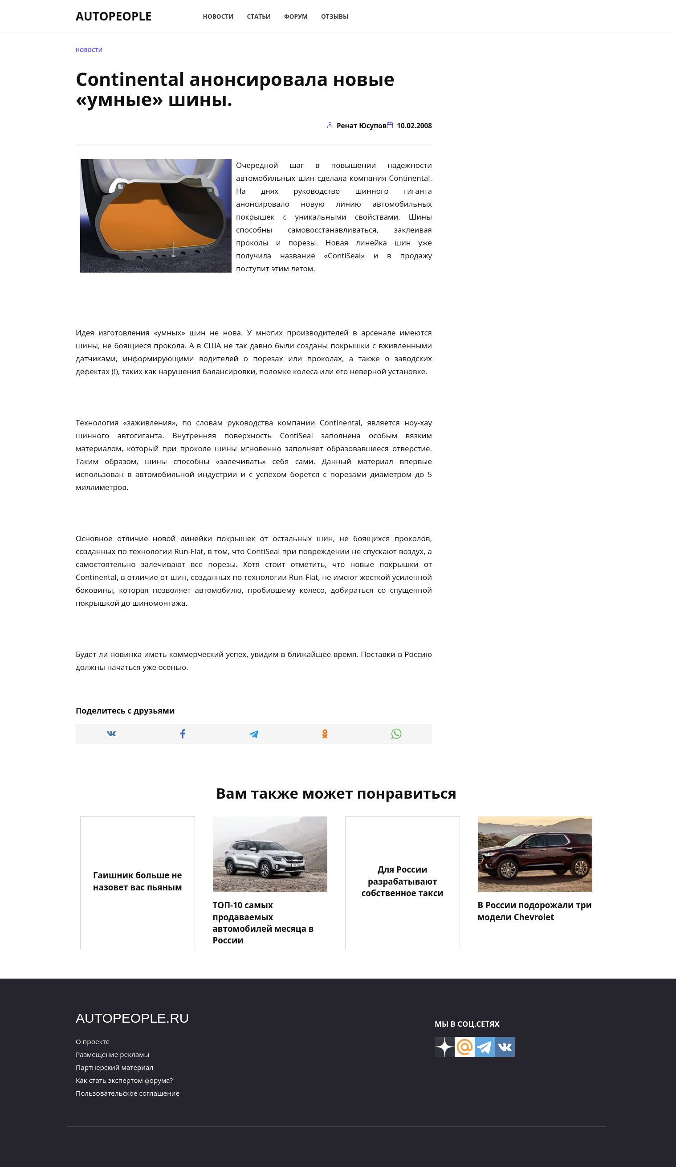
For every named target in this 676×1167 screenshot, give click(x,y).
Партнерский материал (114, 1067)
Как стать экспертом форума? (124, 1080)
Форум (296, 16)
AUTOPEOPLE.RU (132, 1018)
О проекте (93, 1041)
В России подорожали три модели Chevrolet (535, 910)
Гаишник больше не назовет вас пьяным (137, 880)
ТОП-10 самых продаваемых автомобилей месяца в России (263, 922)
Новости (218, 16)
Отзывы (334, 16)
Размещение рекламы (112, 1054)
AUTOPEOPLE (114, 16)
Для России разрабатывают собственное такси (403, 881)
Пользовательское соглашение (127, 1093)
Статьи (259, 16)
